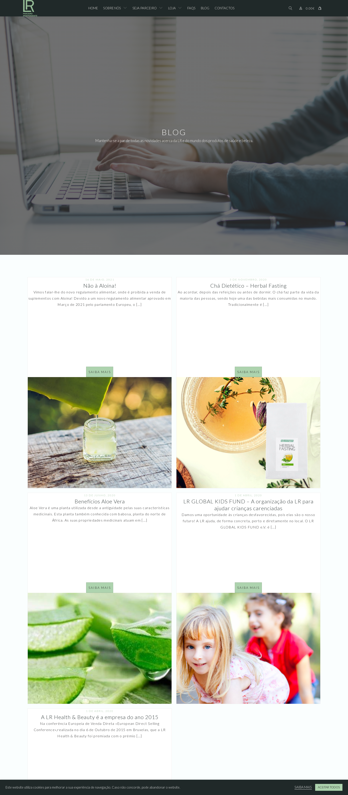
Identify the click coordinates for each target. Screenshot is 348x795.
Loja (172, 8)
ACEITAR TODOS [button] (329, 787)
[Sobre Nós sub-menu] (126, 8)
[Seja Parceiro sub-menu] (161, 8)
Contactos (225, 8)
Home (93, 8)
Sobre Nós (112, 8)
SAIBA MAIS (303, 787)
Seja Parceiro (144, 8)
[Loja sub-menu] (180, 8)
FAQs (191, 8)
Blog (205, 8)
